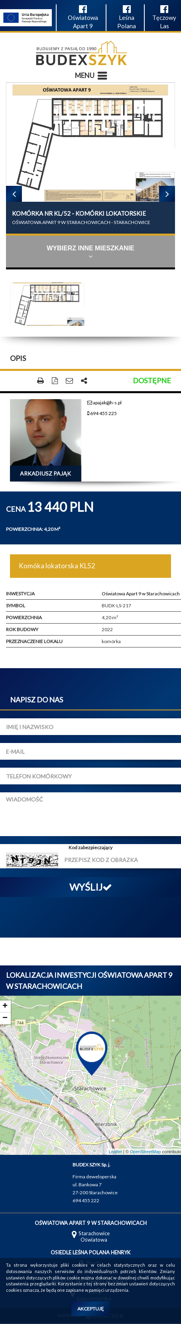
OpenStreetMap (145, 1151)
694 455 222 (86, 1200)
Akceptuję (90, 1309)
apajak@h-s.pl (104, 403)
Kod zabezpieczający (90, 847)
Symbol (15, 605)
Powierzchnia (24, 617)
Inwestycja (20, 594)
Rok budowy (22, 629)
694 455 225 (102, 413)
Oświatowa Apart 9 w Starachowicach (141, 594)
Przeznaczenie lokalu (34, 641)
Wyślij (90, 887)
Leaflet (115, 1151)
